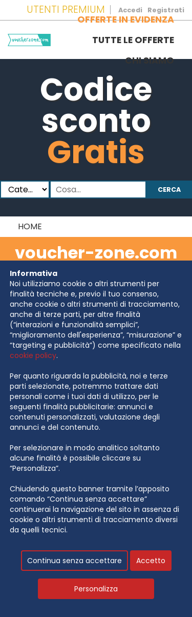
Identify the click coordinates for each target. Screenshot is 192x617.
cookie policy (33, 355)
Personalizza (96, 589)
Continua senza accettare (74, 560)
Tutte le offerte (133, 40)
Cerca (169, 189)
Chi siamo (149, 60)
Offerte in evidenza (125, 19)
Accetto (150, 560)
